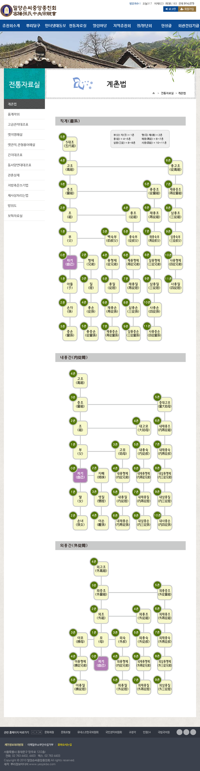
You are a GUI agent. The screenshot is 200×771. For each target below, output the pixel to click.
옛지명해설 (15, 134)
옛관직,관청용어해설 (21, 144)
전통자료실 (167, 93)
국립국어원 (164, 732)
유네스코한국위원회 (87, 732)
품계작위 (14, 114)
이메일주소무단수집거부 (40, 744)
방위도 (12, 205)
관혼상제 (14, 175)
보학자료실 (15, 215)
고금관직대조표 (18, 124)
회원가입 (187, 9)
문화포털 (65, 732)
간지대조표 (15, 155)
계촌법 (12, 104)
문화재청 (49, 732)
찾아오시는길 (65, 744)
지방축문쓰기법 (18, 185)
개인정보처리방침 (13, 744)
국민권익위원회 (113, 732)
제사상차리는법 (18, 195)
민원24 (147, 732)
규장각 (132, 732)
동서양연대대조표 (19, 165)
